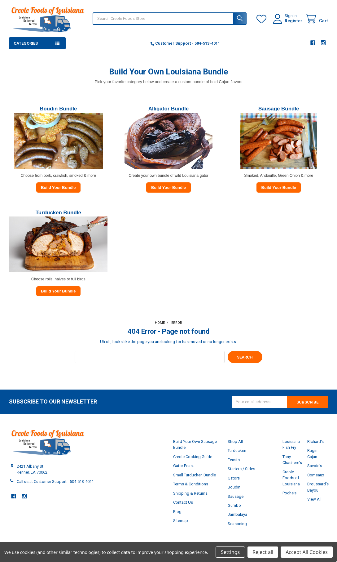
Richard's (315, 441)
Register (293, 20)
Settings (230, 552)
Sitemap (180, 520)
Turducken (237, 450)
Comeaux (315, 475)
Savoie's (314, 465)
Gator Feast (183, 465)
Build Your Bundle (58, 187)
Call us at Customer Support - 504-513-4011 (55, 481)
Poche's (289, 493)
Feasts (234, 459)
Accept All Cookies (307, 552)
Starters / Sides (241, 468)
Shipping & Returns (190, 493)
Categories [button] (26, 43)
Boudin (234, 487)
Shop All (235, 441)
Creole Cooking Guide (192, 456)
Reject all (262, 552)
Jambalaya (237, 514)
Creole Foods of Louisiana (291, 478)
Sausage (235, 496)
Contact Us (183, 502)
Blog (177, 511)
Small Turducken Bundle (194, 475)
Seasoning (237, 523)
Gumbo (234, 505)
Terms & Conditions (190, 484)
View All (314, 499)
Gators (234, 478)
